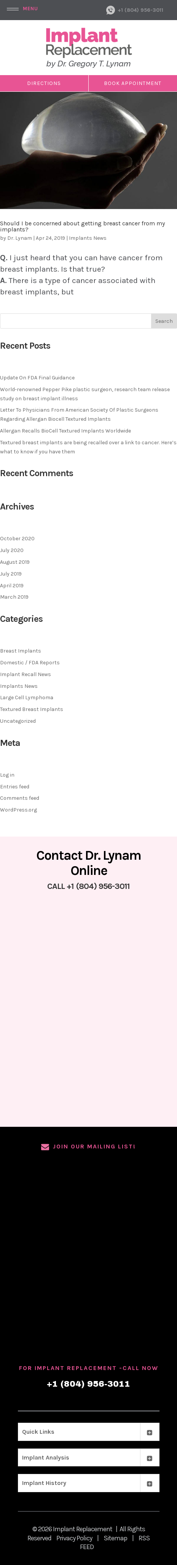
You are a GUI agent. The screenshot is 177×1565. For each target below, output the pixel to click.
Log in (7, 775)
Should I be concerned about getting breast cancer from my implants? (82, 226)
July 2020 (12, 550)
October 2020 (17, 538)
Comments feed (19, 798)
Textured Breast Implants (31, 709)
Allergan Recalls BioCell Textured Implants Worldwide (65, 431)
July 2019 (11, 574)
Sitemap (115, 1538)
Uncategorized (18, 721)
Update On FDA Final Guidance (37, 377)
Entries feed (14, 786)
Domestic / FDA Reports (30, 662)
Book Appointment (132, 83)
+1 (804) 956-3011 (140, 10)
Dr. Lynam (19, 238)
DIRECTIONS (44, 83)
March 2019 (14, 597)
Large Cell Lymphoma (26, 697)
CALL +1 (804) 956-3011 (88, 886)
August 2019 (15, 562)
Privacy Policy (74, 1538)
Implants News (88, 238)
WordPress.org (18, 810)
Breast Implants (20, 651)
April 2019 (12, 585)
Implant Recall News (25, 674)
